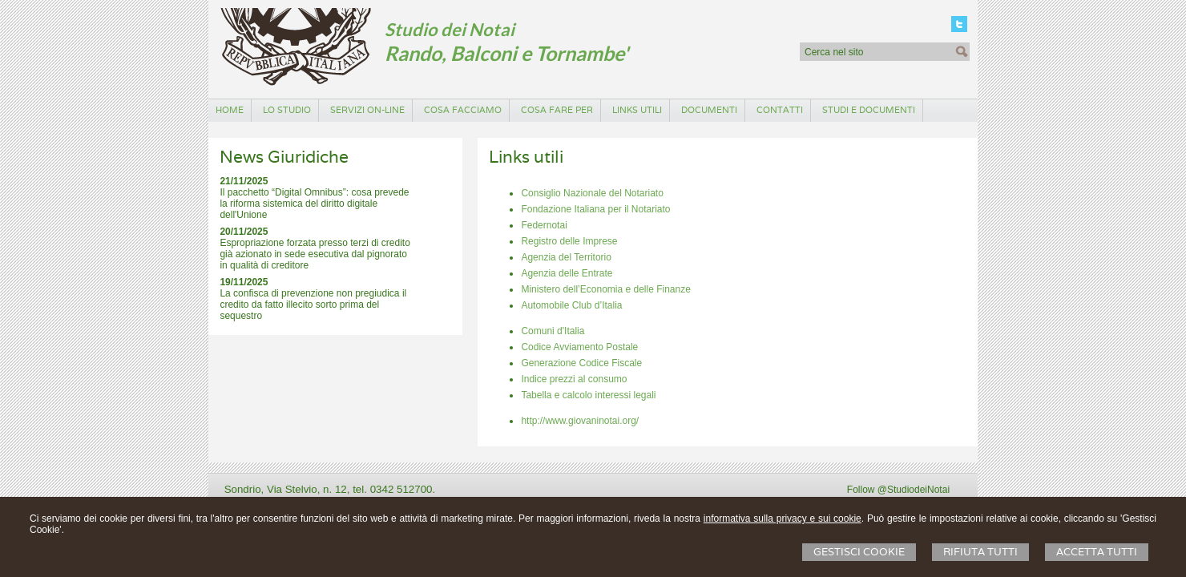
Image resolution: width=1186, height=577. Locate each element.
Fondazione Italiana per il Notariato (595, 209)
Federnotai (544, 225)
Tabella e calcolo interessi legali (588, 395)
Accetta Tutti (1096, 552)
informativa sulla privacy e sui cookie (782, 518)
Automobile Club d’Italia (571, 305)
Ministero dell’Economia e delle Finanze (605, 289)
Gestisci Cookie (859, 552)
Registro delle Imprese (569, 241)
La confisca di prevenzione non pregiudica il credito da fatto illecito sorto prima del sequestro (313, 304)
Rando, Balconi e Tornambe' (506, 53)
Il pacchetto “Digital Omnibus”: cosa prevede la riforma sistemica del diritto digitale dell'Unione (314, 203)
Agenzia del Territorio (566, 257)
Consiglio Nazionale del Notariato (592, 193)
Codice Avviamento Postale (579, 347)
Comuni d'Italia (552, 331)
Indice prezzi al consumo (574, 379)
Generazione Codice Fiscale (581, 363)
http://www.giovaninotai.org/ (580, 420)
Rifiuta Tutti (980, 552)
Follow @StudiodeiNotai (898, 489)
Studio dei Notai (449, 29)
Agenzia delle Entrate (566, 273)
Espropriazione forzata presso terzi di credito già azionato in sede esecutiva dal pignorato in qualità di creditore (314, 254)
